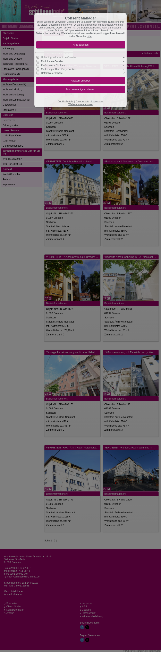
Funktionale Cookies (52, 61)
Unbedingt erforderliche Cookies (58, 57)
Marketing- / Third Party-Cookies (59, 69)
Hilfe (89, 36)
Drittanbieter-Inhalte (52, 73)
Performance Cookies (53, 65)
